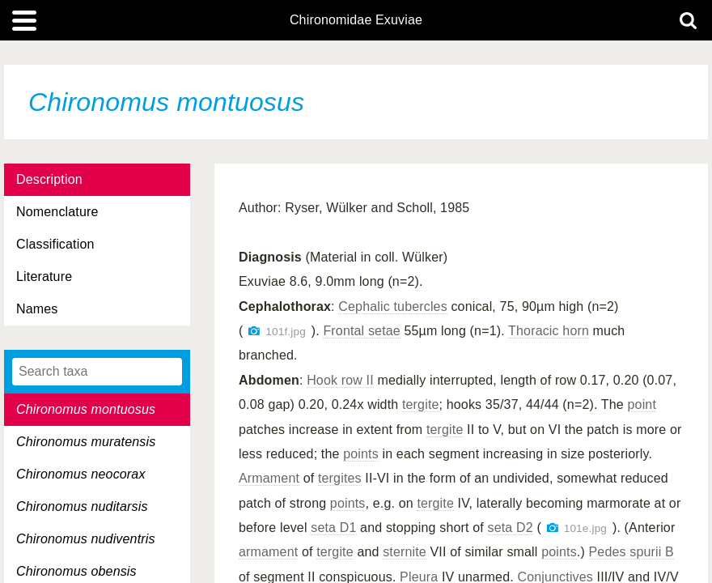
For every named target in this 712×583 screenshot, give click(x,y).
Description (49, 179)
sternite (404, 552)
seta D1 (333, 527)
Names (36, 309)
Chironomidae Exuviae (356, 20)
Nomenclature (57, 212)
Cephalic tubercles (392, 306)
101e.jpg (585, 528)
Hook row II (340, 380)
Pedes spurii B (631, 552)
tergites (340, 478)
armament (268, 552)
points (361, 454)
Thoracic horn (548, 331)
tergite (420, 404)
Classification (55, 244)
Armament (269, 478)
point (642, 404)
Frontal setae (361, 331)
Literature (44, 276)
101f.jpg (285, 332)
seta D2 (510, 527)
